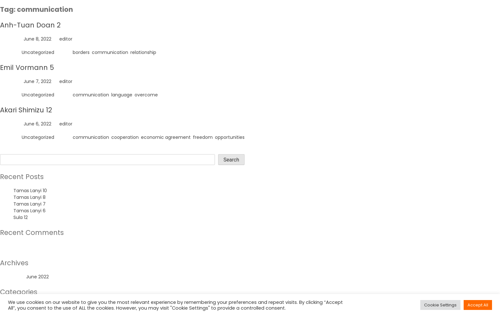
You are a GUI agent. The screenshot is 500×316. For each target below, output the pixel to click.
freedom (203, 137)
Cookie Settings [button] (440, 305)
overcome (146, 95)
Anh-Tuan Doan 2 (30, 25)
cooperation (125, 137)
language (121, 95)
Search (8, 150)
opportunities (230, 137)
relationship (143, 52)
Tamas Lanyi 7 (29, 204)
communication (110, 52)
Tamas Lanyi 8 (29, 197)
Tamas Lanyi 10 (30, 190)
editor (65, 39)
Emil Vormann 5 (27, 67)
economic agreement (166, 137)
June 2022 (37, 277)
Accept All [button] (477, 305)
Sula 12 (20, 217)
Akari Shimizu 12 (26, 110)
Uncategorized (38, 52)
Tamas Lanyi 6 (29, 210)
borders (81, 52)
